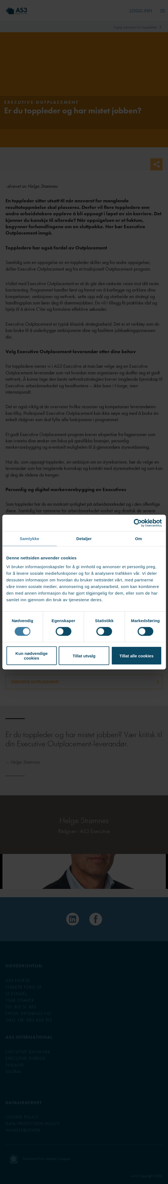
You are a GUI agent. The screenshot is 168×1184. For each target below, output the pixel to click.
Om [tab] (138, 538)
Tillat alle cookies (136, 655)
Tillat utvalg (84, 655)
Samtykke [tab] (29, 538)
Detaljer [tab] (84, 538)
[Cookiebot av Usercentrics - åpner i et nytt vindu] (138, 523)
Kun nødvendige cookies (31, 655)
